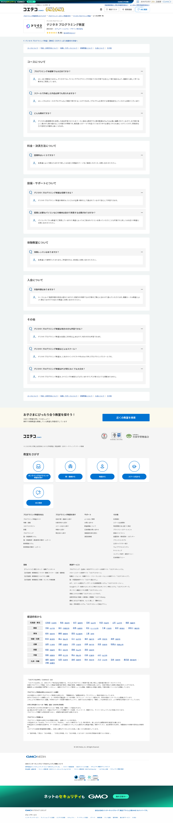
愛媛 (73, 649)
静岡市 (65, 634)
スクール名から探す (62, 526)
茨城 (47, 628)
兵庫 (86, 644)
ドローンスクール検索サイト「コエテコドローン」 (86, 573)
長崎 (73, 659)
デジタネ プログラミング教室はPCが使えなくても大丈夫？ (57, 368)
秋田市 (106, 623)
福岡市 (52, 660)
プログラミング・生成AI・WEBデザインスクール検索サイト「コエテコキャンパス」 (97, 569)
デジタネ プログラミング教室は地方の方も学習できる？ (56, 329)
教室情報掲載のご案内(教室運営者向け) (116, 5)
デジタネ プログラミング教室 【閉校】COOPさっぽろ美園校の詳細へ (51, 41)
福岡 (47, 659)
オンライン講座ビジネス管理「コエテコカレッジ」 (86, 590)
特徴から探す (60, 529)
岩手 (75, 622)
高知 (86, 649)
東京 (116, 628)
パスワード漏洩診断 (68, 767)
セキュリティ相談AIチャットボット (100, 766)
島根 (60, 655)
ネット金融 (108, 817)
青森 (61, 622)
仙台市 (93, 623)
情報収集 (99, 817)
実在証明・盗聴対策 (30, 769)
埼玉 (87, 628)
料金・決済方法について (49, 48)
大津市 (52, 644)
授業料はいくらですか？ (42, 155)
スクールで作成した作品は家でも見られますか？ (52, 93)
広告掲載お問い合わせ (91, 529)
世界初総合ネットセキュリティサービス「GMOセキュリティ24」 (43, 767)
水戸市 (52, 628)
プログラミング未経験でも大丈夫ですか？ (50, 71)
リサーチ (92, 817)
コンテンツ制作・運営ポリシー (123, 554)
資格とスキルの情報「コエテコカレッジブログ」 (85, 594)
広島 (86, 655)
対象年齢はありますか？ (42, 289)
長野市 (118, 639)
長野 (112, 639)
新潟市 (52, 639)
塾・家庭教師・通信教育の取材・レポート (37, 540)
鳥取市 (52, 655)
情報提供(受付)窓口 (90, 533)
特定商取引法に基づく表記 (122, 526)
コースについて (32, 48)
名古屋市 (79, 634)
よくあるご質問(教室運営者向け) (140, 5)
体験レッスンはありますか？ (44, 252)
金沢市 (78, 639)
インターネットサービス (31, 817)
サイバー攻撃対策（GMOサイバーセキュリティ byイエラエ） (55, 769)
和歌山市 (120, 644)
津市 (92, 634)
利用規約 (116, 519)
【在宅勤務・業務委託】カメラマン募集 (36, 576)
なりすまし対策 (103, 769)
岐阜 (47, 633)
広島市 (91, 655)
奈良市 (104, 644)
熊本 (86, 659)
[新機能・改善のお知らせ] (101, 9)
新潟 (47, 639)
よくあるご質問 (89, 519)
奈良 (99, 644)
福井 (86, 639)
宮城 (88, 622)
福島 (127, 622)
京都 (60, 644)
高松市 (65, 650)
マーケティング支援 (82, 817)
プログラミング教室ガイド (32, 519)
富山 (60, 639)
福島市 (132, 623)
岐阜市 (52, 634)
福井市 (91, 639)
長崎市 (78, 660)
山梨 (99, 639)
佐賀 (60, 659)
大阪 (73, 644)
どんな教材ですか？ (40, 113)
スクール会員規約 (119, 523)
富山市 (65, 639)
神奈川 (130, 628)
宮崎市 (118, 660)
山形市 (119, 623)
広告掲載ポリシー (119, 557)
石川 (73, 639)
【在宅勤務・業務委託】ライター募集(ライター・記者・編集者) (44, 573)
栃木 (60, 628)
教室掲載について (90, 526)
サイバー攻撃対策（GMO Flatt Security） (85, 769)
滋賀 (47, 644)
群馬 (74, 628)
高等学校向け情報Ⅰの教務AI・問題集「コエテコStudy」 (88, 597)
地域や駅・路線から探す (63, 519)
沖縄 (47, 663)
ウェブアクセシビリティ (121, 547)
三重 (87, 633)
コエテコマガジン (29, 526)
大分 (99, 659)
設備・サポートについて (68, 48)
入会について (99, 48)
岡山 (73, 655)
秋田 (101, 622)
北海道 (47, 622)
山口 (99, 655)
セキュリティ (71, 817)
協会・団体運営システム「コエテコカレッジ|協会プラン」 (88, 604)
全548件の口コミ (69, 33)
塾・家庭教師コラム (29, 536)
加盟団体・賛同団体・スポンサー (124, 536)
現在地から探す (61, 533)
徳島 (47, 649)
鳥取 (47, 655)
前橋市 (80, 628)
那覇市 (52, 663)
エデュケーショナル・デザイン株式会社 (69, 29)
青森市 (67, 623)
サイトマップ (117, 550)
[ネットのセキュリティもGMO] (18, 1)
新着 (24, 529)
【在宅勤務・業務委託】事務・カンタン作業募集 (39, 580)
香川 (60, 649)
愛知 (73, 633)
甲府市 (104, 639)
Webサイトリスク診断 (82, 767)
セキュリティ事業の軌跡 (117, 769)
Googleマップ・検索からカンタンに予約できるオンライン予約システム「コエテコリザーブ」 (100, 587)
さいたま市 (94, 628)
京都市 (65, 644)
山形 (114, 622)
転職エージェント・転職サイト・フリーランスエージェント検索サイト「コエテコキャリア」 (100, 576)
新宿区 (122, 628)
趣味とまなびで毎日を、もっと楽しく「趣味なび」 (86, 600)
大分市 (104, 660)
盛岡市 (80, 623)
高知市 (91, 650)
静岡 (60, 633)
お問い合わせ (88, 523)
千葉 (103, 628)
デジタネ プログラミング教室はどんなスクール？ (53, 349)
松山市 (78, 650)
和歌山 (113, 644)
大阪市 (78, 644)
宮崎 (112, 659)
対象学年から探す (61, 523)
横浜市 (137, 628)
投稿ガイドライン (119, 533)
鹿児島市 (133, 660)
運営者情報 (88, 536)
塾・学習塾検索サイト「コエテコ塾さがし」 (84, 580)
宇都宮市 (66, 628)
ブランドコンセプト (119, 540)
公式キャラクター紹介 (120, 543)
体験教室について (86, 48)
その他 (109, 48)
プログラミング (28, 533)
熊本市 (91, 660)
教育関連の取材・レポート (32, 547)
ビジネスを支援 (61, 817)
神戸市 (91, 644)
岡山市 (78, 655)
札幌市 (54, 623)
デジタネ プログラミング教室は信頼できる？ (51, 192)
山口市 (104, 655)
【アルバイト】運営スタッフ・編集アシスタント (39, 569)
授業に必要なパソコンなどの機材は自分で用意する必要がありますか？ (62, 212)
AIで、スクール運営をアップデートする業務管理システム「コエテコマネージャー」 (97, 583)
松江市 (65, 655)
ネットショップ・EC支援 (47, 817)
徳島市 (52, 650)
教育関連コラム (28, 543)
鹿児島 (126, 659)
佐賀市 (65, 660)
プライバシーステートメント (122, 529)
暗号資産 (115, 817)
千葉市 (109, 628)
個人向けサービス (125, 817)
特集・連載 (27, 523)
